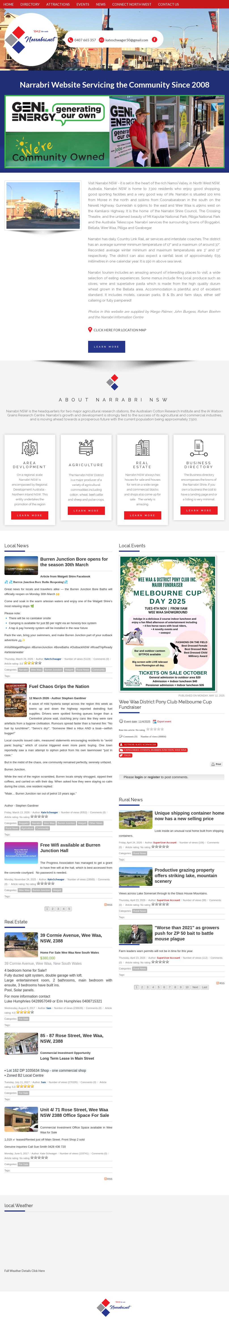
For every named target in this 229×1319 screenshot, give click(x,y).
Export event (164, 721)
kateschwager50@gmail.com (127, 40)
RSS (108, 904)
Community (98, 669)
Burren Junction (53, 669)
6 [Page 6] (164, 987)
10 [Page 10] (187, 987)
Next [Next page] (195, 987)
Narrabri (23, 669)
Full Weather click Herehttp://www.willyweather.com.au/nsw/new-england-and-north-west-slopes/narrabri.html (58, 1278)
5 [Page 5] (69, 908)
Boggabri (24, 823)
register (154, 777)
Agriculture (27, 828)
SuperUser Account (164, 842)
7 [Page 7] (170, 987)
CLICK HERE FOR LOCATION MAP (120, 330)
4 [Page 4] (63, 908)
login (139, 777)
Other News (95, 823)
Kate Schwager (53, 658)
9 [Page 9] (181, 987)
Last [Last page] (204, 987)
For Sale (23, 1018)
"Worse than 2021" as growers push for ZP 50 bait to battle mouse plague (187, 933)
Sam (49, 1008)
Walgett (69, 669)
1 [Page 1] (47, 908)
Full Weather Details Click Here (24, 1271)
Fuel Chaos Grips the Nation (59, 686)
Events (145, 750)
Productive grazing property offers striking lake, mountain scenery (186, 876)
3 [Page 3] (58, 908)
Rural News (82, 669)
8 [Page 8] (175, 987)
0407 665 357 (85, 40)
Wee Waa (36, 669)
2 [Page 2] (52, 908)
